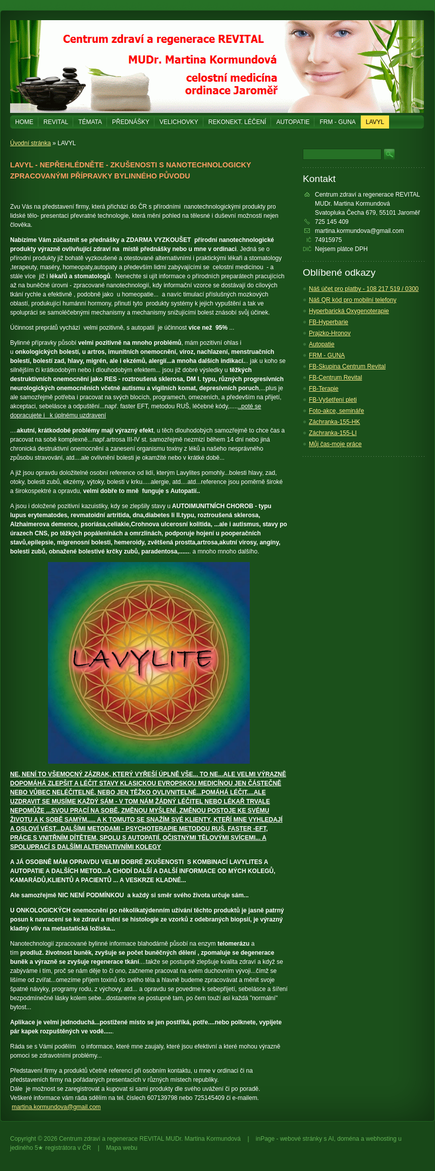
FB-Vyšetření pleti (333, 399)
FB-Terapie (324, 388)
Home (24, 122)
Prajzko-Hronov (330, 333)
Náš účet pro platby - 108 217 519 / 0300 (363, 288)
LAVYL (375, 122)
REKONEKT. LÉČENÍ (237, 122)
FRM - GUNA (337, 122)
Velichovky (178, 122)
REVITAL (55, 122)
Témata (90, 122)
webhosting (381, 1138)
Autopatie (292, 122)
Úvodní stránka (30, 143)
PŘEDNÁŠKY (130, 122)
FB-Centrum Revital (335, 377)
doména (348, 1138)
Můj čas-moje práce (335, 444)
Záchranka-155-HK (334, 421)
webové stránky (301, 1138)
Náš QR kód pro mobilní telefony (352, 299)
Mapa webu (121, 1147)
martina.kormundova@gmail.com (56, 1107)
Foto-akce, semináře (336, 410)
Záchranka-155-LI (333, 433)
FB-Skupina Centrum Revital (347, 366)
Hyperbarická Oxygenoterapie (349, 311)
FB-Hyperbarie (328, 322)
